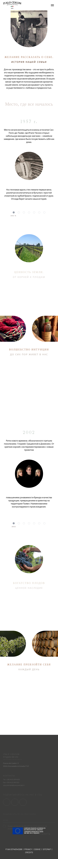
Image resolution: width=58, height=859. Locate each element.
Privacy (28, 849)
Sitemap (47, 849)
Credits (29, 852)
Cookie (37, 849)
